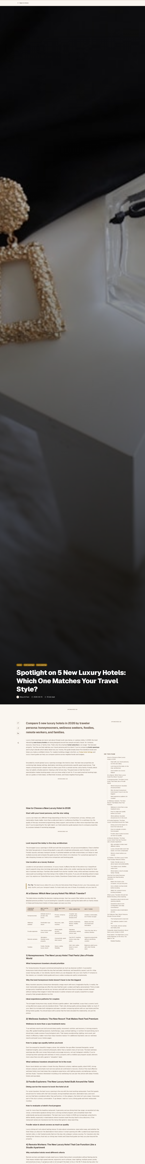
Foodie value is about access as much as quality (120, 867)
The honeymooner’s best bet (119, 952)
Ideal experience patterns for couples (119, 830)
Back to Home (22, 3)
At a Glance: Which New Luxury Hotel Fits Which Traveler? (116, 809)
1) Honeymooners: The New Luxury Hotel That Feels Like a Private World (117, 814)
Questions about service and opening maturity (119, 933)
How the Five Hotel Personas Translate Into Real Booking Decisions (116, 910)
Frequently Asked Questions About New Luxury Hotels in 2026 (117, 964)
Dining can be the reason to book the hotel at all (119, 859)
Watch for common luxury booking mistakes (118, 924)
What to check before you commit (118, 887)
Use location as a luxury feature (118, 804)
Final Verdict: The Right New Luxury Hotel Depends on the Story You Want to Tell (117, 969)
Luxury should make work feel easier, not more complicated (120, 883)
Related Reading (115, 974)
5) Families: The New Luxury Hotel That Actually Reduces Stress (117, 891)
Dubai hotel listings (85, 756)
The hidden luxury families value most (118, 900)
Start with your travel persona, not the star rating (120, 796)
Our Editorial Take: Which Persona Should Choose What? (117, 948)
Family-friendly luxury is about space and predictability (120, 896)
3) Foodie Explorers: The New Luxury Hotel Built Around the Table (117, 854)
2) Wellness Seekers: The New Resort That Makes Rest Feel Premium (116, 835)
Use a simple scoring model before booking (119, 920)
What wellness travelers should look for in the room (119, 850)
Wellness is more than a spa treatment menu (119, 841)
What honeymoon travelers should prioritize (119, 820)
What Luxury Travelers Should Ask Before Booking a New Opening (117, 929)
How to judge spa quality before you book (118, 845)
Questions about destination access (119, 944)
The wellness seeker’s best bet (119, 955)
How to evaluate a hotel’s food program (118, 863)
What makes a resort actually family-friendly (119, 905)
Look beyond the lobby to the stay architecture (120, 800)
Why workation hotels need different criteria (119, 878)
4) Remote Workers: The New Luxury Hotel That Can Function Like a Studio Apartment (116, 873)
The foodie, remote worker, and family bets (119, 960)
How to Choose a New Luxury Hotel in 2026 (116, 791)
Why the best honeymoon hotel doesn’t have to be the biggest (119, 825)
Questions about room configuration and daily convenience (117, 938)
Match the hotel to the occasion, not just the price (119, 915)
